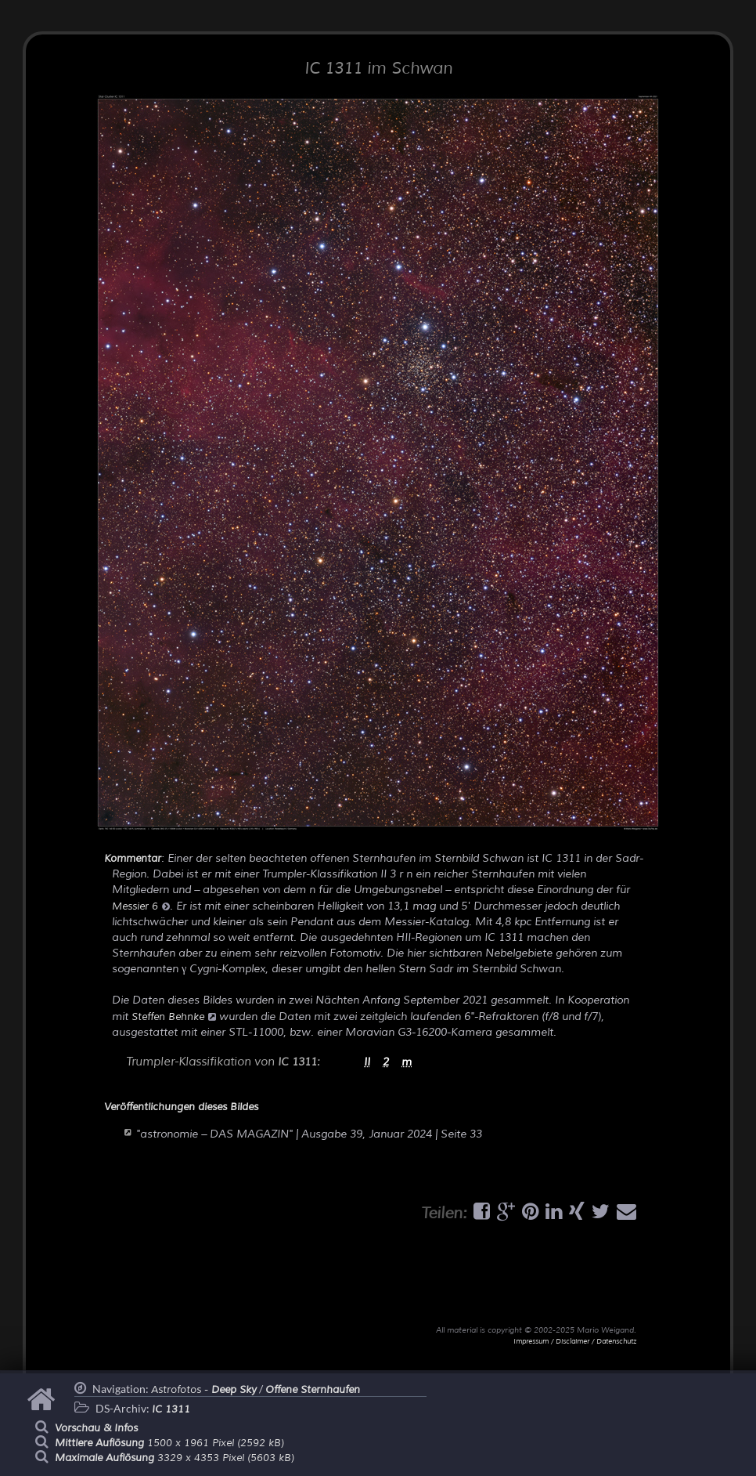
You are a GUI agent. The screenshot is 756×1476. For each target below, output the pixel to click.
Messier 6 (141, 906)
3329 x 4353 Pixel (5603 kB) (174, 1458)
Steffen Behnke (173, 1017)
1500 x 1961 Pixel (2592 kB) (169, 1443)
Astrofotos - (204, 1390)
